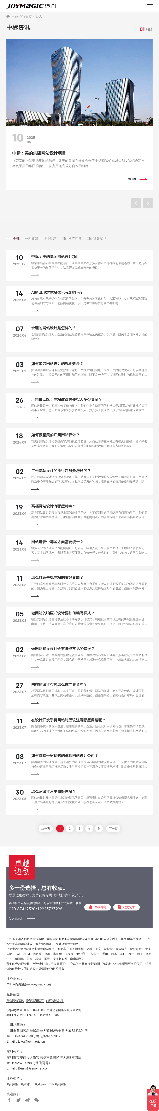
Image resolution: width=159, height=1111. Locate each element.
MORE (132, 179)
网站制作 (40, 1086)
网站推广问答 (78, 238)
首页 (29, 16)
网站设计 (26, 1086)
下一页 (115, 830)
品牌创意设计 (55, 1001)
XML (58, 1016)
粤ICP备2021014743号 (21, 1016)
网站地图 (45, 1016)
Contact (15, 920)
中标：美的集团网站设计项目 (39, 153)
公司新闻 (35, 238)
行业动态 (54, 238)
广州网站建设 (57, 1086)
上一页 (43, 830)
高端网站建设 (15, 1001)
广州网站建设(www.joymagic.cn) (28, 986)
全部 (18, 238)
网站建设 (12, 1086)
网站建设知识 (104, 238)
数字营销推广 (35, 1001)
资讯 (39, 16)
